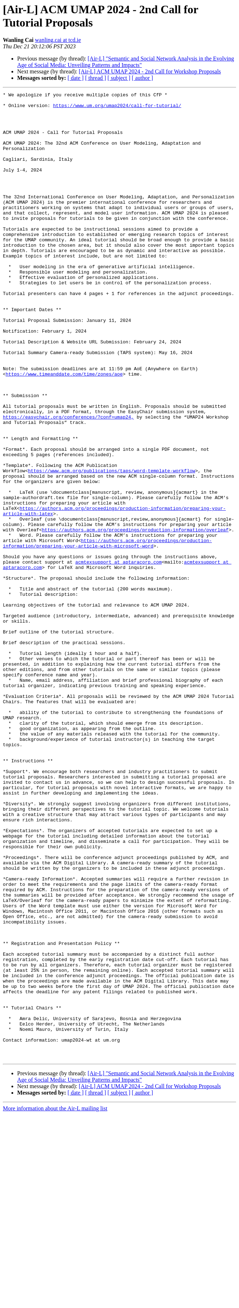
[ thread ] (95, 78)
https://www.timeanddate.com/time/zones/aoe (64, 431)
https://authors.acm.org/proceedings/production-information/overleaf (135, 617)
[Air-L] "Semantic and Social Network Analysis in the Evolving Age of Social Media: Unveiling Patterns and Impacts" (125, 61)
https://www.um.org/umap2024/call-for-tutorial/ (117, 108)
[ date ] (76, 78)
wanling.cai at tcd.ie (58, 40)
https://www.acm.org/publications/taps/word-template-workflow (111, 547)
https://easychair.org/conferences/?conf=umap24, (68, 482)
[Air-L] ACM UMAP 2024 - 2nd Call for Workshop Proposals (150, 71)
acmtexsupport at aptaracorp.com (118, 656)
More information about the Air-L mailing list (55, 1302)
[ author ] (142, 78)
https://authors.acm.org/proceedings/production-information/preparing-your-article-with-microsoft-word (107, 633)
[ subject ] (119, 78)
